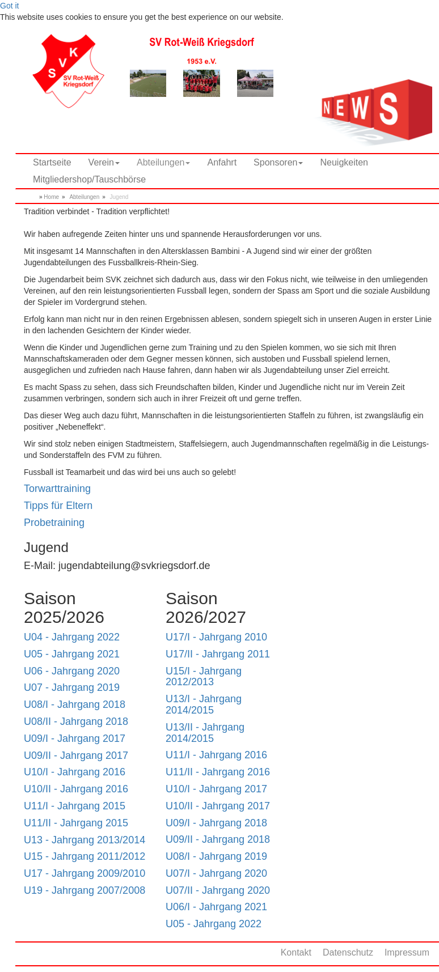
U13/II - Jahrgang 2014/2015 (205, 732)
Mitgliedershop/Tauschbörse (89, 179)
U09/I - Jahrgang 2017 (74, 738)
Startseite (52, 162)
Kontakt (296, 952)
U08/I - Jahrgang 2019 (216, 856)
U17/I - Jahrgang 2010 (216, 637)
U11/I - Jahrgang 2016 (216, 755)
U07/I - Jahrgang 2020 (216, 873)
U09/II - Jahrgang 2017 (76, 755)
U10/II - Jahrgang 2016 (76, 789)
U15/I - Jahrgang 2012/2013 (204, 676)
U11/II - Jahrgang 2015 (76, 823)
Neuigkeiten (344, 162)
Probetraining (54, 522)
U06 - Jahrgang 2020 (72, 671)
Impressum (407, 952)
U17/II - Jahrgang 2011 (218, 654)
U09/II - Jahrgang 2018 (218, 839)
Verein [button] (104, 162)
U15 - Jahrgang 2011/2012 (84, 856)
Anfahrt (222, 162)
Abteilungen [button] (164, 162)
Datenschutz (348, 952)
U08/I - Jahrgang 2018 (74, 704)
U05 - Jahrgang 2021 (72, 654)
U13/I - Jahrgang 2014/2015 (204, 704)
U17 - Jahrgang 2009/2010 (84, 873)
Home (51, 197)
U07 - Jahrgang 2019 (72, 687)
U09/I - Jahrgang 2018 (216, 823)
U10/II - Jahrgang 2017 (218, 806)
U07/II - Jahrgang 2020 (218, 890)
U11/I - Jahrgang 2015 (74, 806)
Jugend (119, 197)
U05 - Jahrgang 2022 (213, 923)
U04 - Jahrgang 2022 (72, 637)
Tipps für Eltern (58, 505)
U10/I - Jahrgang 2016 (74, 772)
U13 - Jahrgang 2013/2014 (84, 840)
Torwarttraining (57, 488)
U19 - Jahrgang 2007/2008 (84, 890)
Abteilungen (84, 197)
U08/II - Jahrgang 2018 (76, 721)
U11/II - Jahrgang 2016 (218, 772)
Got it (9, 5)
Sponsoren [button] (278, 162)
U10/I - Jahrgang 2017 (216, 789)
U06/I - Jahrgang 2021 (216, 906)
